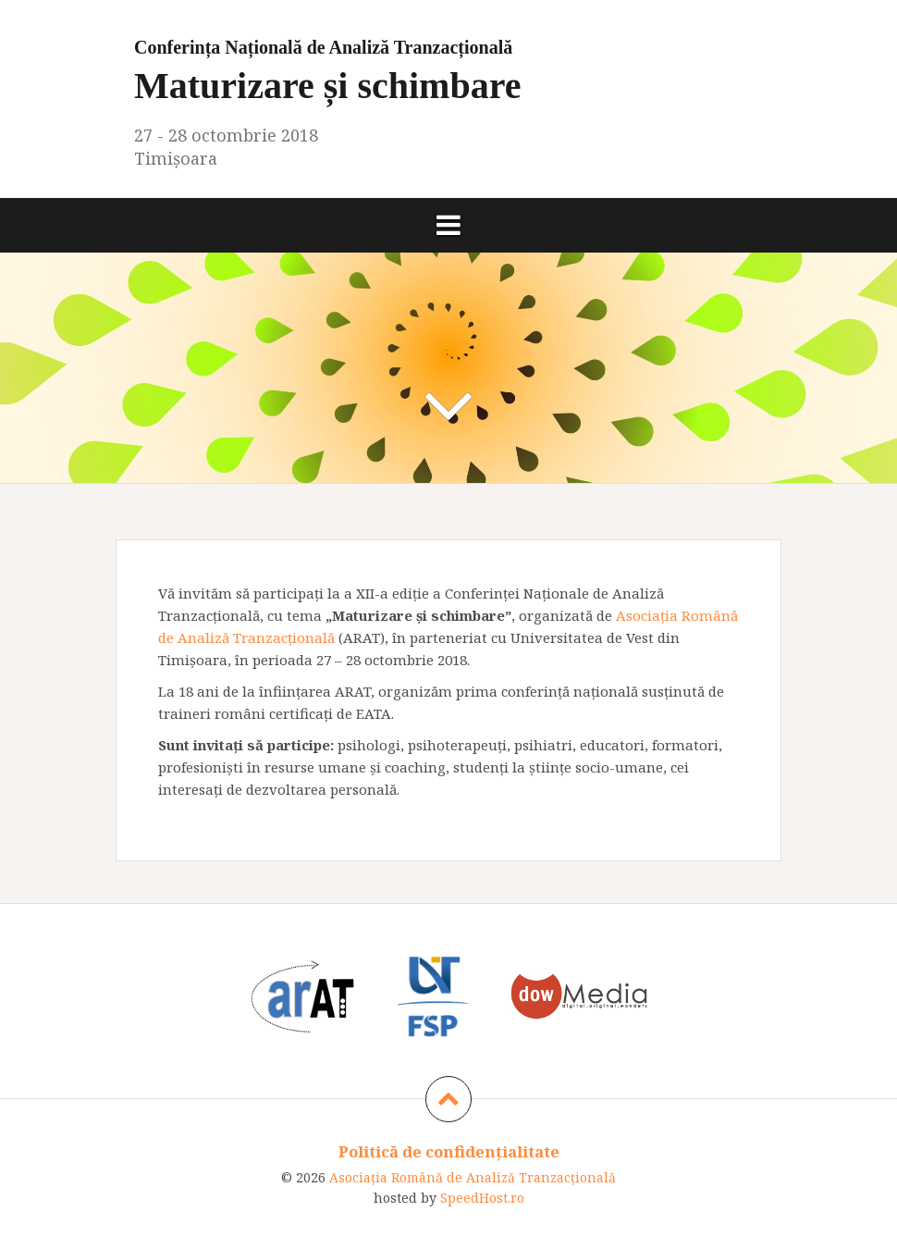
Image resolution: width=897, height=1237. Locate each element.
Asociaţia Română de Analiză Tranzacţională (472, 1177)
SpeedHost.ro (482, 1197)
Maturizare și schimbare (448, 67)
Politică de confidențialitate (448, 1151)
